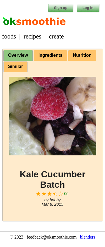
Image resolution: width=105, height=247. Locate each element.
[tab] (18, 55)
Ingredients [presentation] (50, 55)
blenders (87, 237)
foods (9, 36)
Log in (88, 8)
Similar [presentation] (15, 66)
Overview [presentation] (18, 55)
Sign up (60, 8)
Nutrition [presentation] (82, 55)
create (56, 36)
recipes (32, 36)
